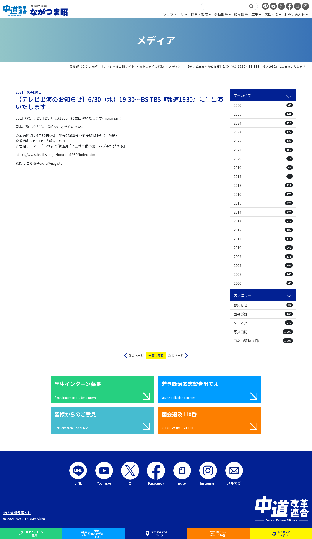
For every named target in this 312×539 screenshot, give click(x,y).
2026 (263, 105)
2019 (263, 167)
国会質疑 (263, 314)
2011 (263, 238)
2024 (263, 123)
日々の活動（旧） (263, 340)
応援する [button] (271, 14)
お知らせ (263, 305)
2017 (263, 185)
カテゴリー (242, 295)
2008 (263, 265)
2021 (263, 149)
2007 (263, 274)
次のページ (176, 355)
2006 (263, 283)
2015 (263, 203)
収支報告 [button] (241, 14)
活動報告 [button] (221, 14)
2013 (263, 220)
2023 (263, 132)
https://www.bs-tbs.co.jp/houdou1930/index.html (56, 154)
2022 (263, 140)
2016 (263, 194)
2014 (263, 212)
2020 (263, 158)
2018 (263, 176)
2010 (263, 247)
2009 (263, 256)
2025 (263, 114)
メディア (263, 322)
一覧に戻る (156, 355)
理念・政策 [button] (199, 14)
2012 (263, 229)
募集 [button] (254, 14)
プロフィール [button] (174, 14)
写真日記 (263, 331)
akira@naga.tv (51, 163)
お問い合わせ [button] (294, 14)
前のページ (136, 355)
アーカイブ (242, 95)
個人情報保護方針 (17, 512)
